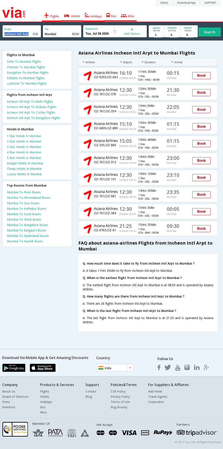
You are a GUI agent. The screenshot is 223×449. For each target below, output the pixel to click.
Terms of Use (120, 402)
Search (209, 32)
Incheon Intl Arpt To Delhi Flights (30, 101)
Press (6, 402)
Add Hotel (155, 391)
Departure (91, 28)
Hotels (44, 397)
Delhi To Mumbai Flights (24, 62)
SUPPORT (210, 3)
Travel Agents (157, 397)
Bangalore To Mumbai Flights (28, 72)
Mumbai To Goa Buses (23, 203)
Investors (8, 407)
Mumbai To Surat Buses (24, 214)
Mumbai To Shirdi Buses (24, 219)
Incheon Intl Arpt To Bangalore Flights (33, 118)
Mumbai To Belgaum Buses (26, 230)
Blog (88, 397)
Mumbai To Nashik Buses (25, 241)
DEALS (164, 3)
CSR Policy (118, 391)
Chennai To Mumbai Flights (26, 67)
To (46, 29)
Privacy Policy (120, 397)
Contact (90, 391)
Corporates (156, 402)
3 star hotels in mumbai (24, 147)
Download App (186, 3)
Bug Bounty (119, 407)
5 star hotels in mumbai (24, 158)
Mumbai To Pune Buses (24, 192)
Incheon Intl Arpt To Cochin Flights (31, 112)
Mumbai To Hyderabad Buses (28, 236)
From (8, 29)
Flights (44, 391)
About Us (8, 391)
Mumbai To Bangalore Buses (27, 225)
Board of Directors (15, 397)
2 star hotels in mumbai (24, 141)
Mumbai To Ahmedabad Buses (29, 198)
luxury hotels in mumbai (24, 174)
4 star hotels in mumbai (24, 152)
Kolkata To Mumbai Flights (26, 78)
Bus (43, 407)
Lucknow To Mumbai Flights (27, 83)
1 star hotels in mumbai (24, 136)
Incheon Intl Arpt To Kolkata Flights (31, 107)
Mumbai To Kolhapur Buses (26, 208)
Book (201, 75)
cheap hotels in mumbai (24, 169)
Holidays (46, 402)
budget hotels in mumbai (25, 163)
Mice (43, 412)
